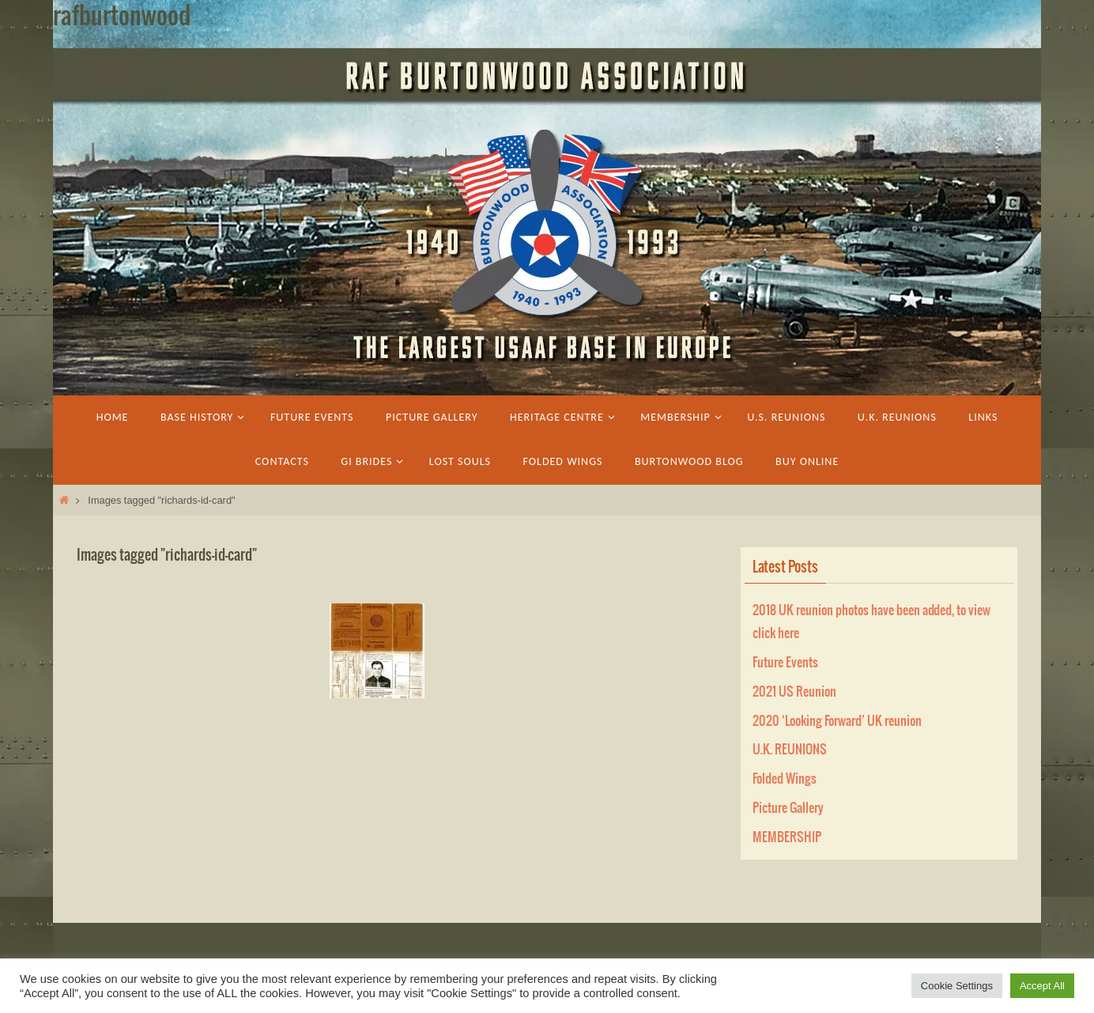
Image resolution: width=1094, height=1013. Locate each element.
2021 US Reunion (794, 692)
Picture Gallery (788, 808)
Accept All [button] (1042, 986)
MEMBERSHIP (787, 837)
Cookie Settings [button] (957, 986)
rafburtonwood (122, 16)
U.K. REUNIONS (790, 750)
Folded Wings (785, 779)
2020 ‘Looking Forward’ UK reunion (837, 721)
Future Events (785, 663)
